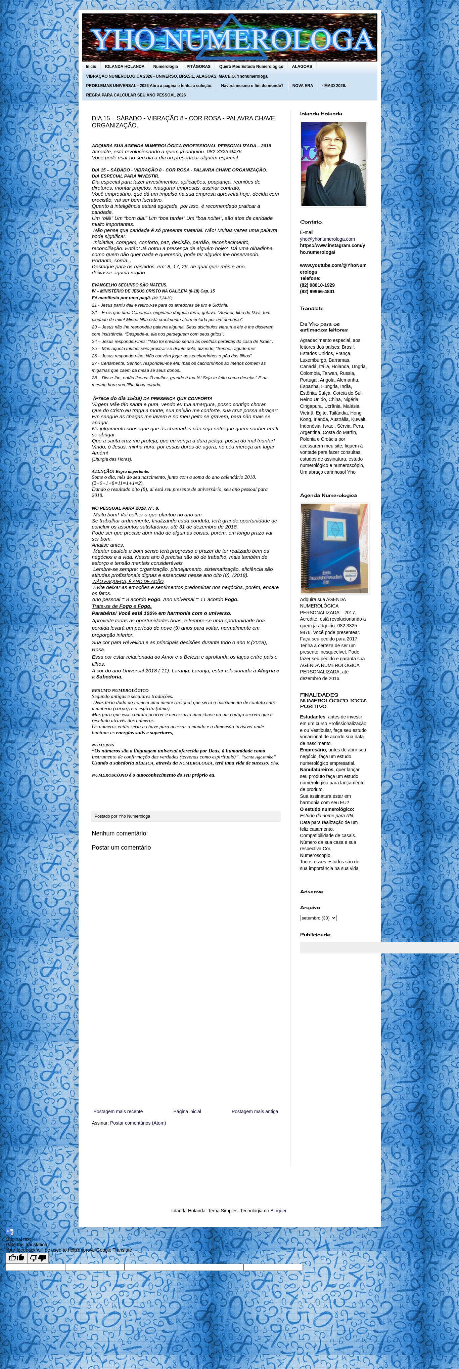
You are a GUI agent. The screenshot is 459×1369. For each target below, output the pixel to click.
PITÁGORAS (199, 66)
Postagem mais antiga (255, 1111)
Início (91, 66)
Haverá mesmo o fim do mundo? (252, 85)
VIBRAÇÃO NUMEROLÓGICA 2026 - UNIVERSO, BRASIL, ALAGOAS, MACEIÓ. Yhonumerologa (177, 76)
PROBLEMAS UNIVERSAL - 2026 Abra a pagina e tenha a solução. (149, 85)
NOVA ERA (302, 85)
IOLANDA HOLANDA (125, 66)
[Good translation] (16, 1258)
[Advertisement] (186, 1052)
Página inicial (187, 1111)
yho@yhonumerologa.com (327, 239)
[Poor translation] (38, 1258)
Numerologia (165, 66)
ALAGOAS (302, 66)
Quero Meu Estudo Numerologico (251, 66)
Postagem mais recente (118, 1111)
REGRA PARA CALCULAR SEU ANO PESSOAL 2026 (136, 95)
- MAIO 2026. (334, 85)
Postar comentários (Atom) (138, 1123)
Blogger (278, 1210)
